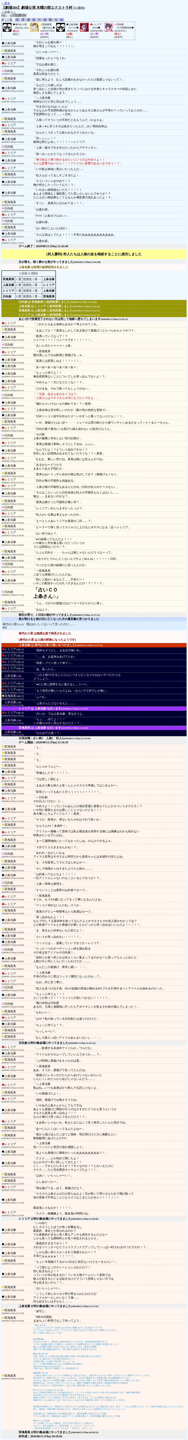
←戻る (5, 3)
